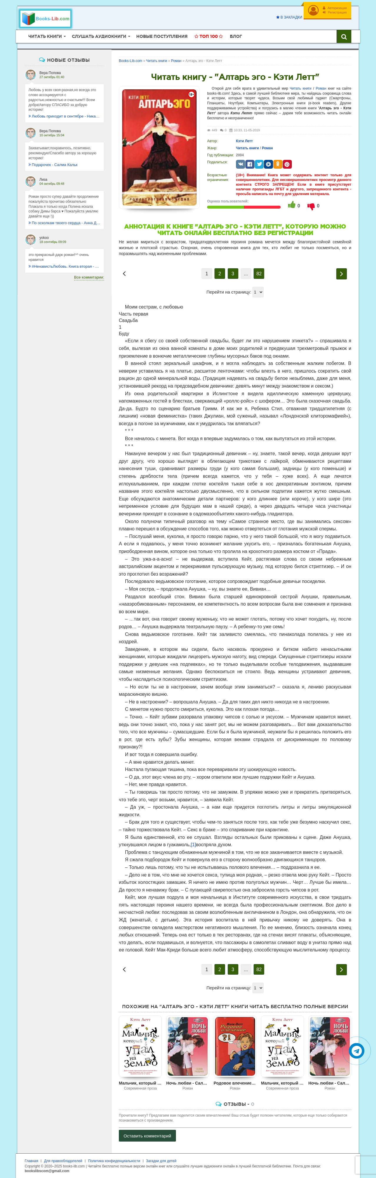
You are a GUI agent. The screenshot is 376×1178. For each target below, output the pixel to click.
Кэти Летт (244, 141)
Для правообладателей (63, 1161)
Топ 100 (208, 36)
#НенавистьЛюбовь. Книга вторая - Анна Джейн (64, 266)
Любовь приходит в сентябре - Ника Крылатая (64, 116)
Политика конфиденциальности (114, 1161)
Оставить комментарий (147, 1135)
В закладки (289, 17)
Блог (236, 36)
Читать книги (301, 88)
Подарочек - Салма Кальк (53, 164)
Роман (321, 88)
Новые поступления (161, 36)
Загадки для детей (161, 1161)
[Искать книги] (344, 36)
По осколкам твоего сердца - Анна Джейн (64, 223)
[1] (193, 844)
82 (259, 273)
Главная (31, 1161)
